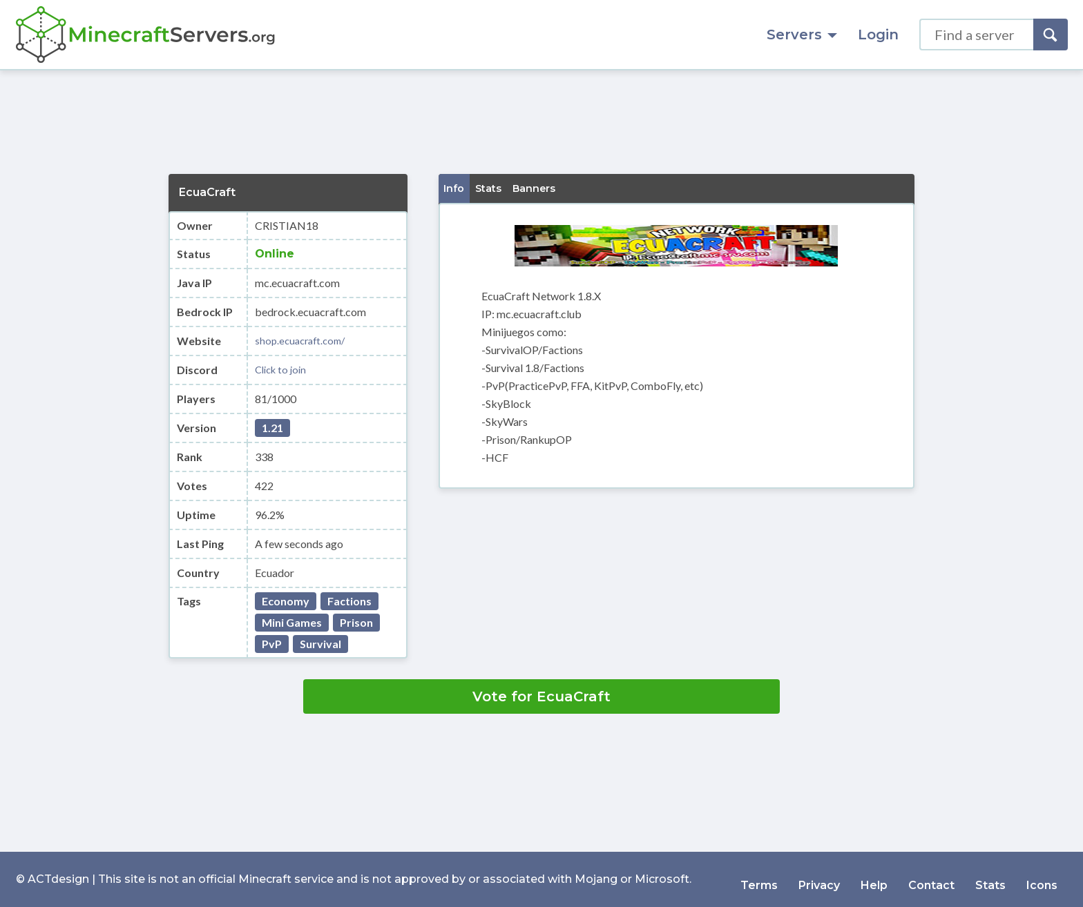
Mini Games (292, 622)
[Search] (1050, 34)
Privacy (819, 879)
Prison (356, 622)
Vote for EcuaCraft (541, 696)
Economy (285, 600)
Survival (320, 643)
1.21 (272, 427)
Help (874, 879)
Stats (990, 879)
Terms (759, 879)
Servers (802, 34)
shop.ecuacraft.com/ (303, 340)
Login (878, 34)
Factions (349, 600)
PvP (272, 643)
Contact (931, 879)
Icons (1041, 879)
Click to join (283, 369)
